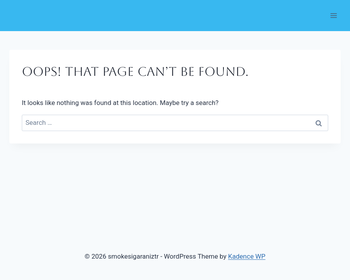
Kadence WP (247, 256)
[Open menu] (333, 15)
